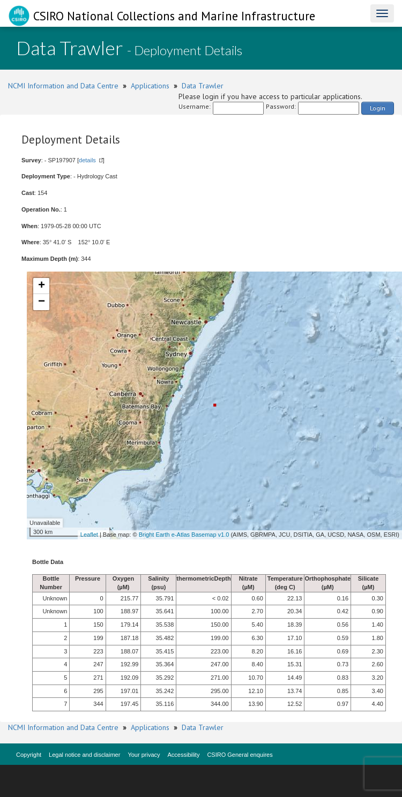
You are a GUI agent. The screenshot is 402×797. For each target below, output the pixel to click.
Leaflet (89, 534)
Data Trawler (203, 86)
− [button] (41, 302)
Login (377, 108)
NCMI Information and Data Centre (63, 86)
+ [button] (41, 286)
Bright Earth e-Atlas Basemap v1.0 (184, 534)
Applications (150, 86)
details (87, 160)
